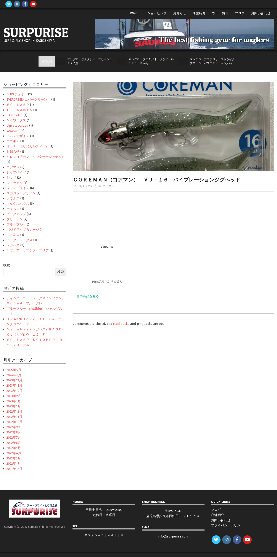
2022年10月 (14, 422)
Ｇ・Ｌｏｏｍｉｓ (19, 110)
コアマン (108, 186)
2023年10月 (14, 391)
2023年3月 (13, 401)
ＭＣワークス (16, 120)
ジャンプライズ (17, 188)
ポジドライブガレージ (22, 230)
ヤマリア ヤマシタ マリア (27, 250)
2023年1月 (13, 406)
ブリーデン (14, 219)
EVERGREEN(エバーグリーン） (28, 99)
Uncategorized (17, 125)
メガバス (12, 245)
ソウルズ (12, 198)
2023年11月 (14, 385)
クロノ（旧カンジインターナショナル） (35, 157)
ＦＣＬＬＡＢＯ (17, 105)
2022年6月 (13, 443)
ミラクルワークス (19, 240)
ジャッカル (14, 183)
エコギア (12, 141)
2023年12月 (14, 380)
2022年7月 (13, 437)
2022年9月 (13, 427)
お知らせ (12, 152)
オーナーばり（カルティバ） (27, 146)
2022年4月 (13, 453)
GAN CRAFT (14, 115)
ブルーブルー (16, 224)
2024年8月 (13, 375)
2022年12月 (14, 411)
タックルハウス (17, 204)
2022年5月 (13, 448)
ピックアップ (16, 214)
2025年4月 (13, 370)
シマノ (11, 178)
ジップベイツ (16, 172)
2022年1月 (13, 464)
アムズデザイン (17, 136)
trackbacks (121, 324)
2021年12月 (14, 469)
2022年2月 (13, 458)
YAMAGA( (13, 131)
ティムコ (12, 209)
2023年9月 (13, 396)
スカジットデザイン (21, 193)
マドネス (12, 235)
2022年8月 (13, 432)
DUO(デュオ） (16, 94)
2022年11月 (14, 417)
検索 (6, 265)
